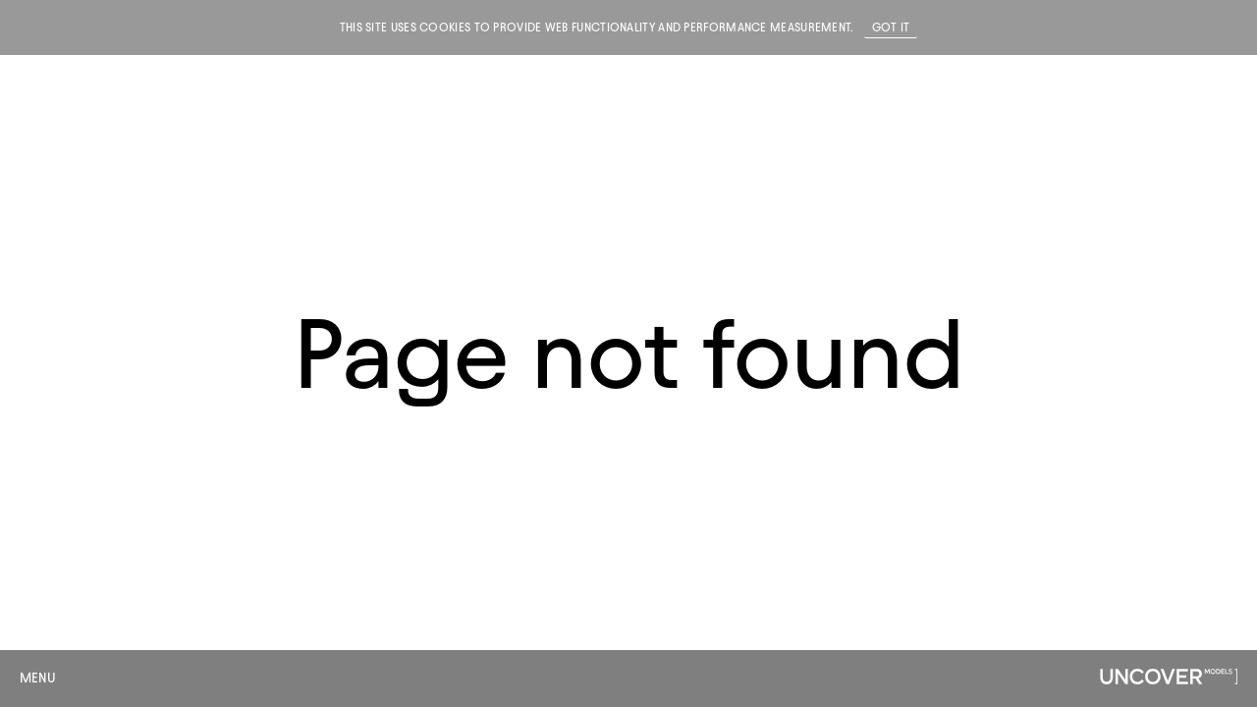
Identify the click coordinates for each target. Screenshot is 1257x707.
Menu (38, 678)
